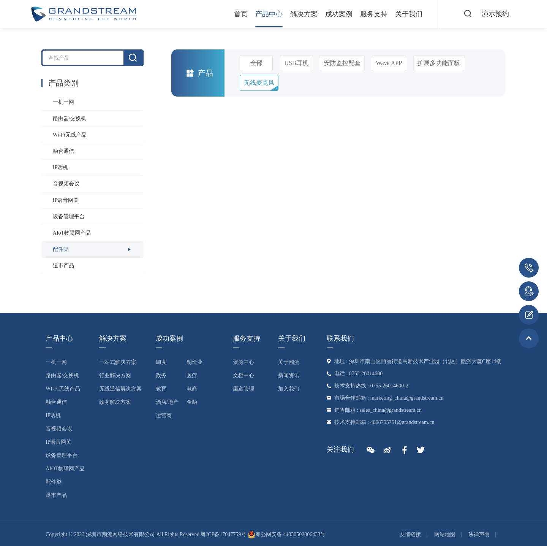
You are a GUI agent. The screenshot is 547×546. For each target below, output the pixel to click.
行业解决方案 (115, 375)
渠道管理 (243, 389)
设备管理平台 (69, 216)
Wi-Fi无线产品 (70, 135)
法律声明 (479, 534)
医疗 (192, 375)
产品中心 (269, 14)
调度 (161, 362)
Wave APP (389, 63)
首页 (241, 14)
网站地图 (444, 534)
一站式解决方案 (117, 362)
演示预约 (495, 13)
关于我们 (408, 14)
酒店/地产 (167, 402)
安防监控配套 (342, 63)
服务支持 (373, 14)
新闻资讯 (288, 375)
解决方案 (304, 14)
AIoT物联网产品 (72, 233)
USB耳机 (296, 63)
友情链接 (410, 534)
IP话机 (60, 167)
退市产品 (63, 265)
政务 (161, 375)
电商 (192, 389)
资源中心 (243, 362)
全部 (256, 63)
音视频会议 (66, 184)
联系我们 (340, 338)
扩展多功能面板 (438, 63)
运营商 (164, 415)
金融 (192, 402)
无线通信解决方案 (120, 389)
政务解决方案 (115, 402)
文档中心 (243, 375)
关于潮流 (288, 362)
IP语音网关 (66, 200)
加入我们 (288, 389)
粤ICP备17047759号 (223, 534)
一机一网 (63, 102)
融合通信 (63, 151)
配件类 (61, 249)
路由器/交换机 (69, 118)
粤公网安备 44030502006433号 (287, 534)
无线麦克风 (259, 82)
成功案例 (339, 14)
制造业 (194, 362)
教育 (161, 389)
